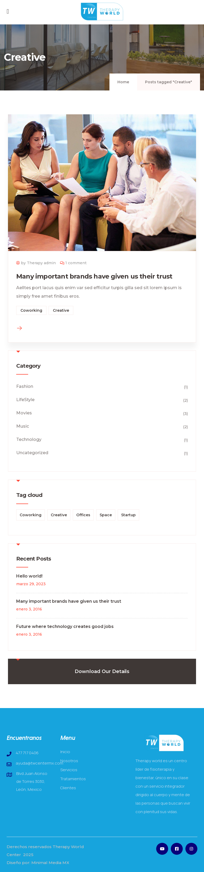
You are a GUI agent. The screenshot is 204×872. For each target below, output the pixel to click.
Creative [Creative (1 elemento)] (59, 515)
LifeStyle (25, 399)
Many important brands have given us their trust (94, 276)
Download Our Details (102, 671)
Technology (28, 439)
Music (22, 426)
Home (123, 82)
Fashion (24, 386)
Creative (61, 310)
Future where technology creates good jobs (65, 626)
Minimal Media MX (50, 862)
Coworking (31, 310)
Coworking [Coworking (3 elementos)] (30, 515)
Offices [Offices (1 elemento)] (83, 515)
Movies (24, 412)
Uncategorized (32, 452)
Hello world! (29, 576)
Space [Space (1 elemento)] (106, 515)
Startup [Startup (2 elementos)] (128, 515)
